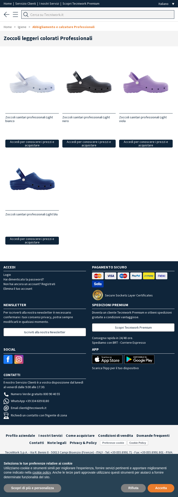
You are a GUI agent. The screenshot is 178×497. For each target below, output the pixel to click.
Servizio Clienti (26, 3)
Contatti (36, 442)
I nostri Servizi (49, 3)
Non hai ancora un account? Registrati (29, 284)
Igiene (22, 27)
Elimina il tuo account (17, 288)
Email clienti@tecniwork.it (24, 408)
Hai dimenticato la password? (23, 279)
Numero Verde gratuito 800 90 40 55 (31, 394)
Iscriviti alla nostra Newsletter (44, 332)
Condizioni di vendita (115, 435)
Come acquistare (80, 435)
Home (8, 3)
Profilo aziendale (20, 435)
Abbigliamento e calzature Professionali (63, 27)
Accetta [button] (161, 488)
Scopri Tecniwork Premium (81, 3)
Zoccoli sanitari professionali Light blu (31, 214)
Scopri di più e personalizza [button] (32, 488)
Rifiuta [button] (133, 488)
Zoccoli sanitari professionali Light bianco (29, 119)
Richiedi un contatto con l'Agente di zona (35, 415)
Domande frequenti (153, 435)
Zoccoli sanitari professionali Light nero (86, 119)
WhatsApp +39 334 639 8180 (26, 401)
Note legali (56, 442)
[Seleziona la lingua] (166, 4)
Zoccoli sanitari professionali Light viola (143, 119)
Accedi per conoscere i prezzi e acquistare (32, 143)
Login (7, 275)
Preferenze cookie (113, 442)
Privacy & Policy (83, 442)
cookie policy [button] (41, 472)
